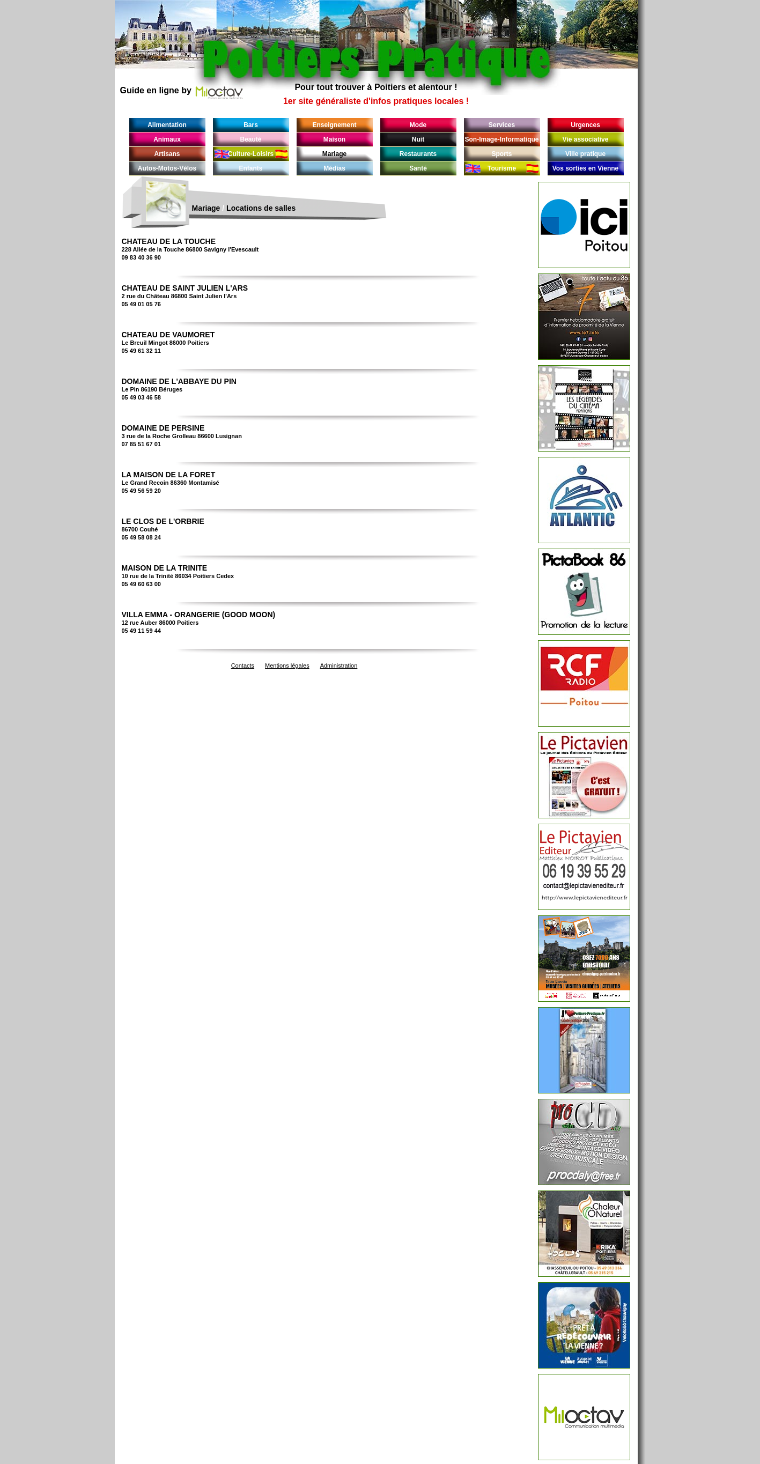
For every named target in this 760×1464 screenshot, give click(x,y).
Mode (418, 125)
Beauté (250, 139)
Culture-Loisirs (251, 154)
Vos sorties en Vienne (585, 168)
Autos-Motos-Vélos (167, 168)
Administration (339, 665)
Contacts (242, 665)
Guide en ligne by (182, 90)
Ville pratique (585, 154)
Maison (334, 139)
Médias (334, 168)
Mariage (334, 154)
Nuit (418, 139)
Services (502, 125)
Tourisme (502, 168)
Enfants (250, 168)
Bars (251, 125)
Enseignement (334, 125)
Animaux (167, 139)
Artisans (167, 154)
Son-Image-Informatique (501, 139)
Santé (418, 168)
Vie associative (586, 139)
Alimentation (167, 125)
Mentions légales (287, 665)
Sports (501, 154)
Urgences (585, 125)
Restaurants (418, 154)
